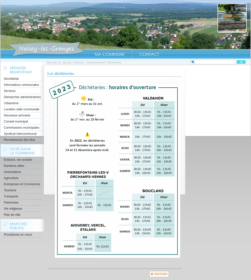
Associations (12, 172)
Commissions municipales (21, 127)
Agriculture (11, 178)
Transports (11, 196)
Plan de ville (12, 215)
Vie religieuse (13, 208)
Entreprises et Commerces (22, 184)
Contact (149, 54)
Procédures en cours (18, 234)
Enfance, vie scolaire (18, 160)
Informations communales (21, 85)
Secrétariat (11, 79)
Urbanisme (11, 103)
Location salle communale (21, 109)
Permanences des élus (19, 140)
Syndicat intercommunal (20, 134)
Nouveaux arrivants (17, 115)
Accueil (46, 49)
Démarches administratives (22, 97)
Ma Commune (109, 54)
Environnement (96, 62)
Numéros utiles (14, 166)
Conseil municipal (16, 121)
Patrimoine (11, 202)
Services (79, 62)
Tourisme (10, 190)
